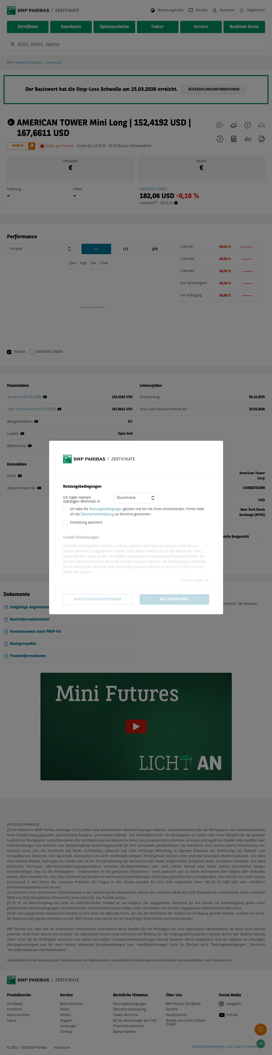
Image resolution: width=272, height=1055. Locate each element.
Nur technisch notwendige (97, 599)
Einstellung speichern (86, 522)
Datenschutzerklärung (97, 514)
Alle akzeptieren (174, 599)
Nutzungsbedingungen (105, 509)
